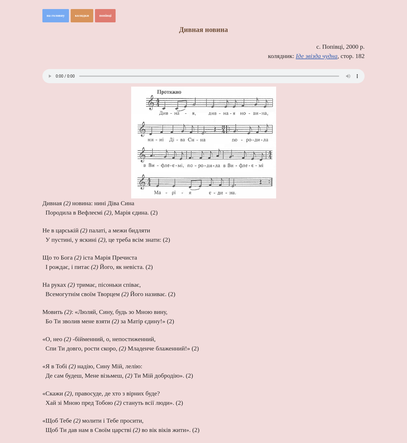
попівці (105, 15)
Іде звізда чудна (316, 55)
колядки (82, 15)
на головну (56, 15)
